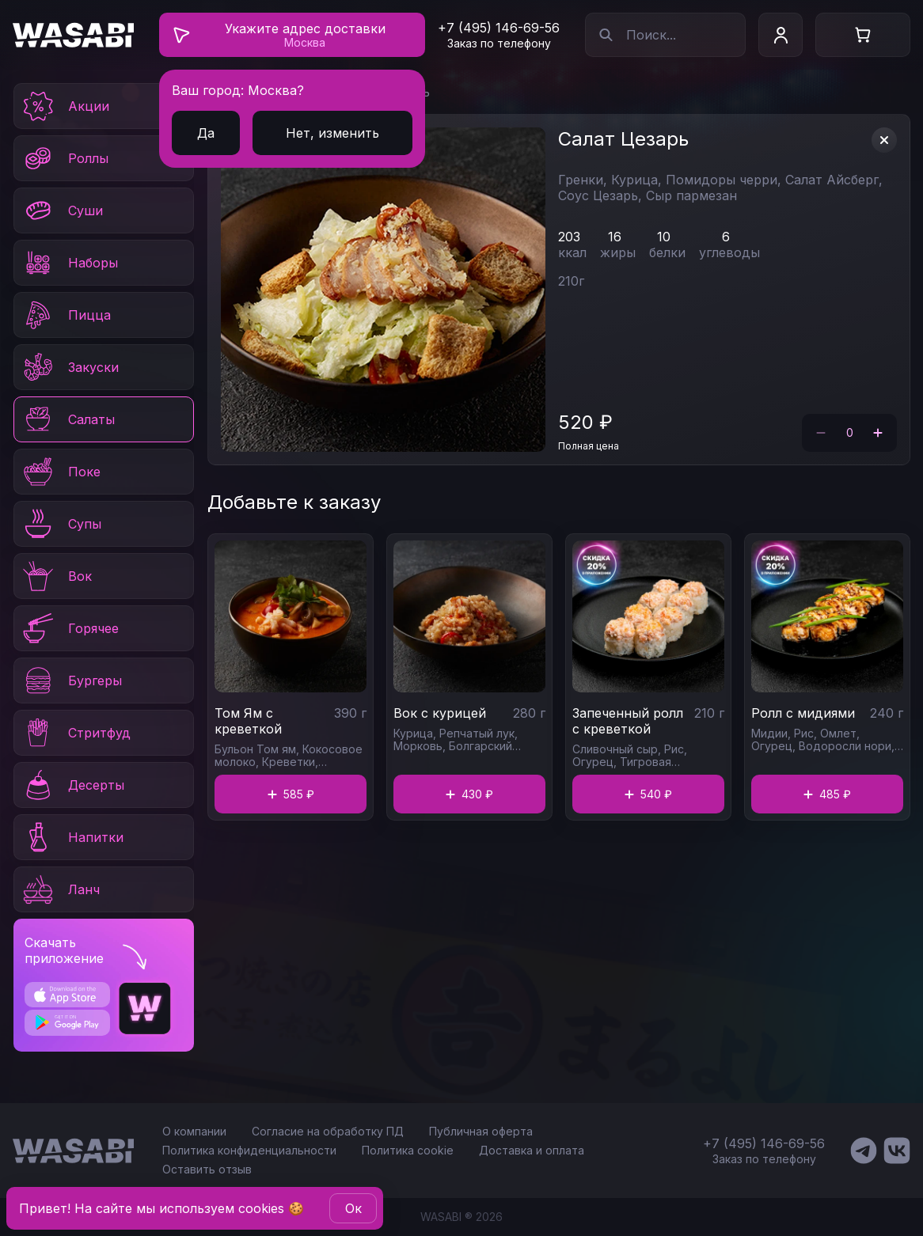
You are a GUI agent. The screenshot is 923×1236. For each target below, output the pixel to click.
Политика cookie (408, 1150)
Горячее (70, 628)
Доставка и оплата (531, 1150)
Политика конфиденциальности (249, 1150)
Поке (61, 471)
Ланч (60, 889)
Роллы (64, 158)
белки (667, 252)
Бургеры (71, 680)
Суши (62, 210)
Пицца (66, 315)
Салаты (68, 419)
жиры (618, 252)
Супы (61, 523)
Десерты (72, 785)
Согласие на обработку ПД (328, 1131)
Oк (353, 1208)
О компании (194, 1131)
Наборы (69, 262)
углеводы (729, 252)
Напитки (72, 837)
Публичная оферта (481, 1131)
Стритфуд (76, 732)
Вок (56, 576)
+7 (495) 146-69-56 (499, 28)
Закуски (70, 367)
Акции (65, 106)
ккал (572, 252)
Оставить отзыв (207, 1169)
